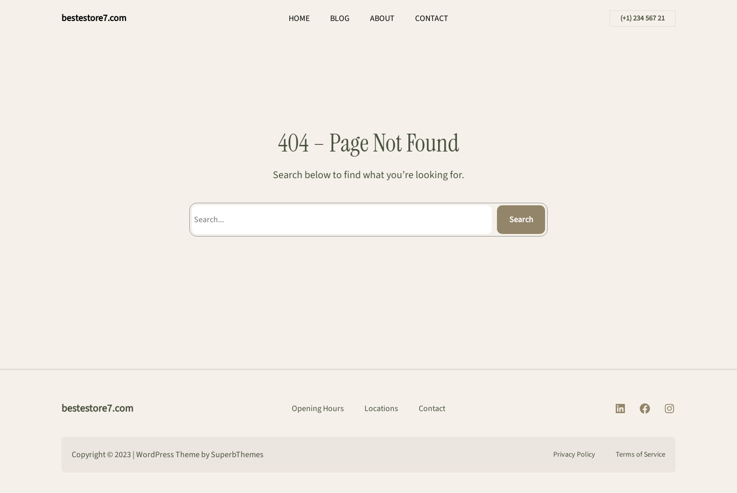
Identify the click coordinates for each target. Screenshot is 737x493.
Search (521, 219)
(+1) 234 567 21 (642, 18)
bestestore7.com (93, 18)
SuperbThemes (237, 454)
